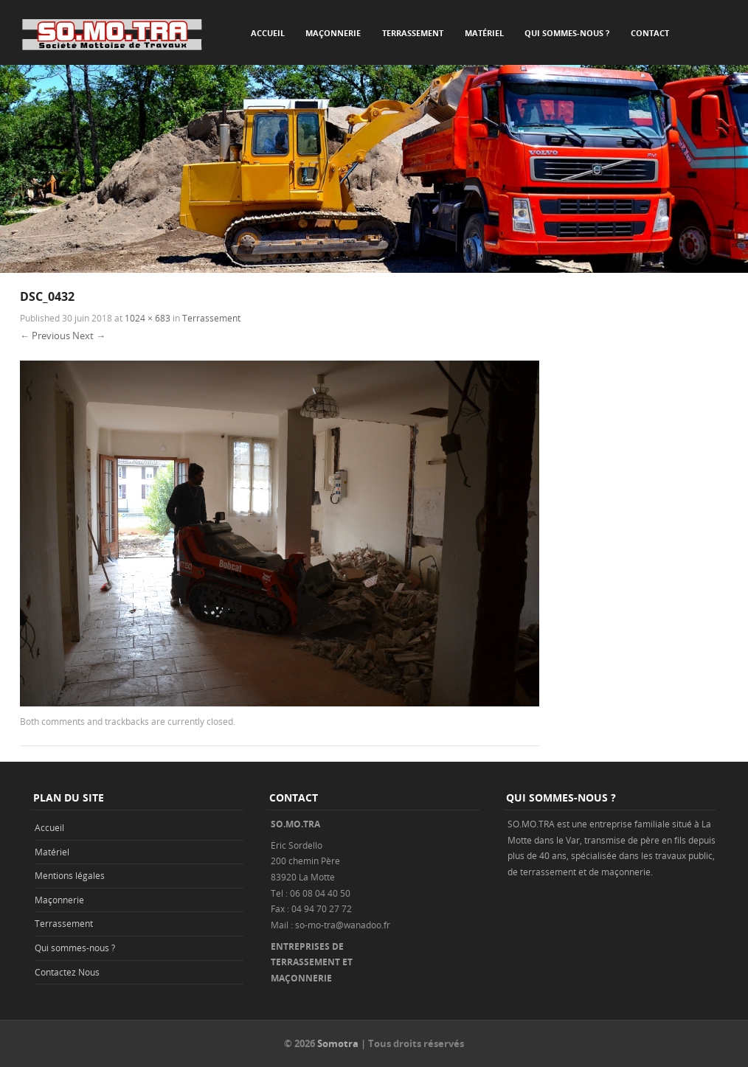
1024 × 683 (147, 318)
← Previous (45, 335)
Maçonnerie (333, 32)
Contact (650, 32)
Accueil (268, 32)
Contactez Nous (67, 972)
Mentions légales (70, 875)
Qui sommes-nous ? (566, 32)
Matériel (484, 32)
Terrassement (412, 32)
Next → (88, 335)
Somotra (338, 1043)
